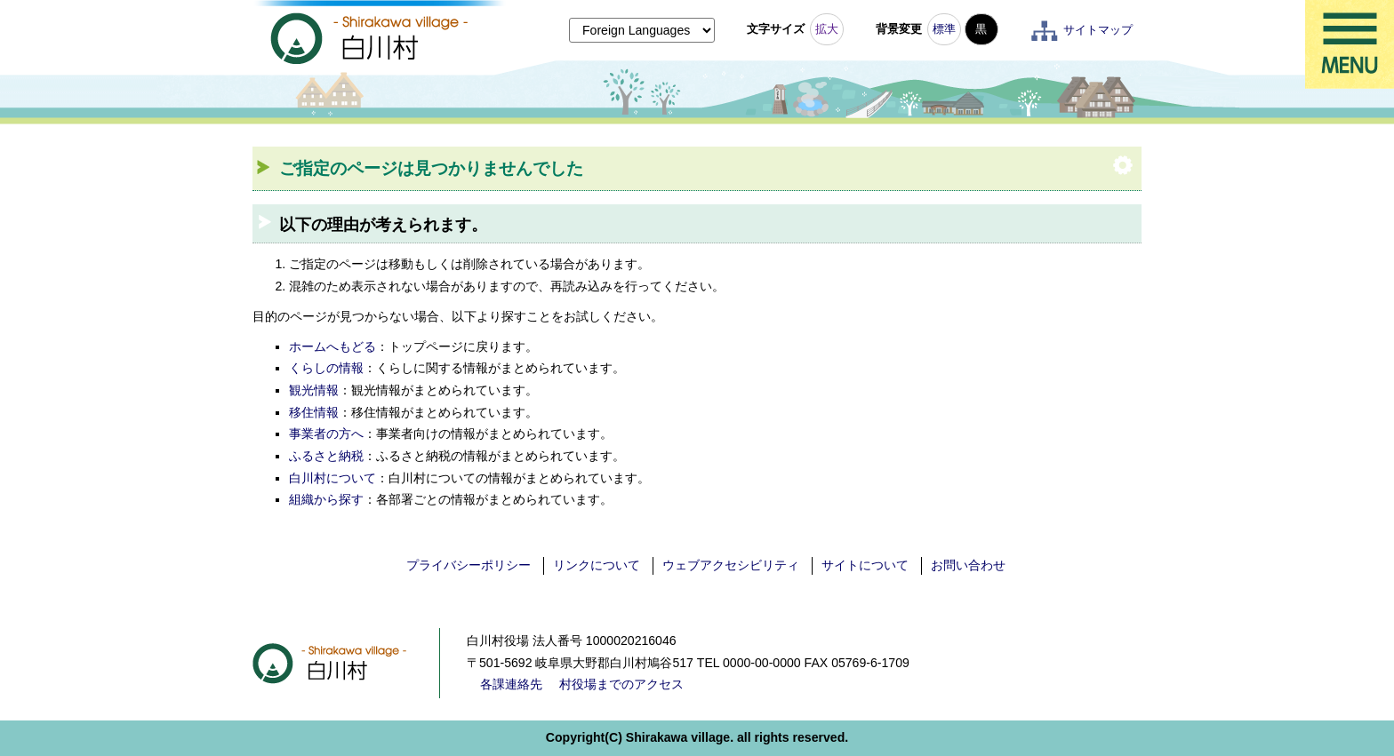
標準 (944, 29)
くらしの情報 (326, 368)
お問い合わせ (968, 565)
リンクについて (596, 565)
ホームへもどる (332, 346)
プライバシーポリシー (468, 565)
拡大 (826, 29)
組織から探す (326, 499)
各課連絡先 (511, 684)
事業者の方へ (326, 433)
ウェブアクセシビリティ (730, 565)
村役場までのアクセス (621, 684)
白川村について (332, 478)
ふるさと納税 (326, 456)
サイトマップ (1098, 29)
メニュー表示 (1349, 44)
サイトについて (865, 565)
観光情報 (314, 390)
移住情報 (314, 412)
